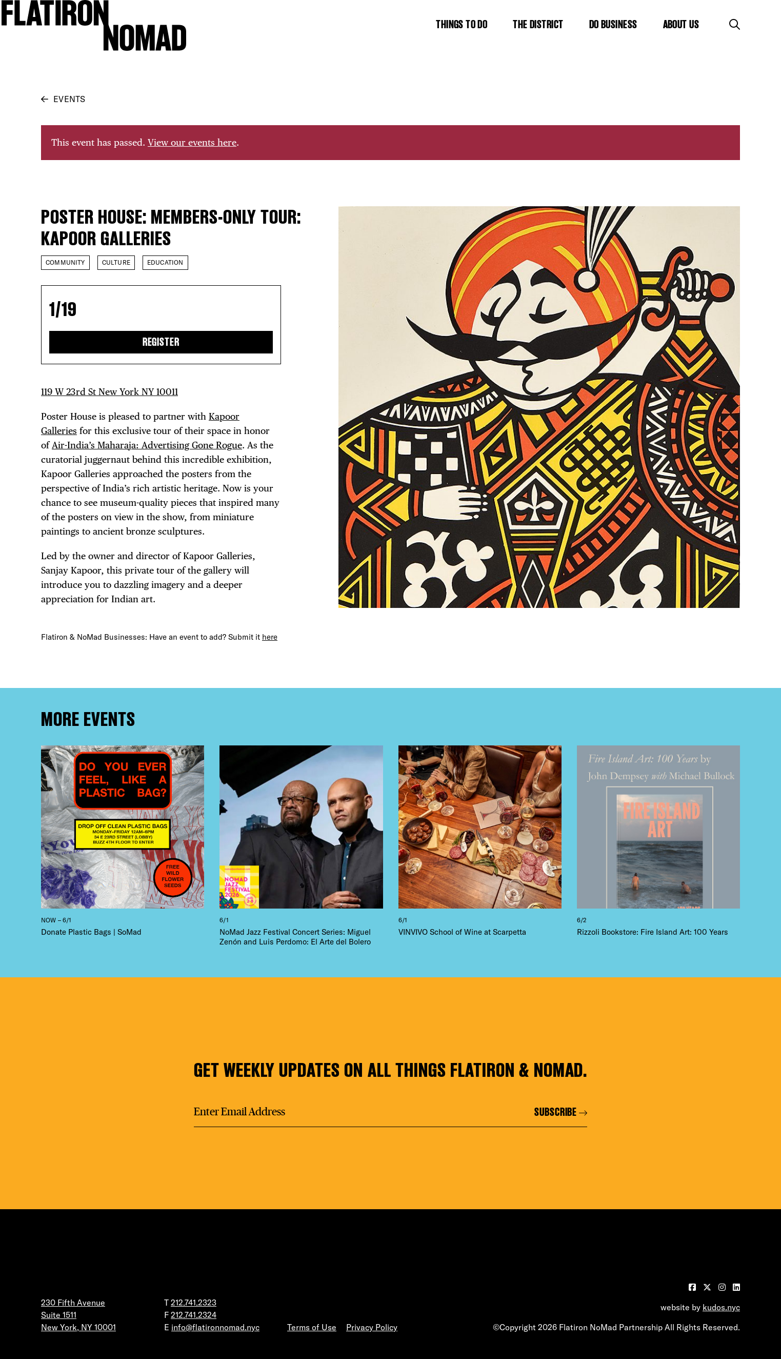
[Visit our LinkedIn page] (736, 1287)
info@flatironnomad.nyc (215, 1327)
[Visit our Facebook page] (693, 1287)
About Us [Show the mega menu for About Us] (681, 24)
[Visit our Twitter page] (708, 1287)
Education (165, 262)
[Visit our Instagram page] (723, 1287)
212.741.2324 (193, 1315)
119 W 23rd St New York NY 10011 (109, 391)
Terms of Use (311, 1327)
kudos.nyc (721, 1307)
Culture (116, 262)
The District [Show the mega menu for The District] (538, 24)
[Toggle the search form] (734, 24)
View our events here (192, 142)
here (269, 637)
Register (161, 342)
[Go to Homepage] (94, 25)
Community (65, 262)
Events (69, 99)
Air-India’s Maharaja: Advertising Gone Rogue (147, 445)
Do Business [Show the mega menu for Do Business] (613, 24)
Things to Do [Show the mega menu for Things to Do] (461, 24)
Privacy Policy (371, 1327)
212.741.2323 (193, 1302)
